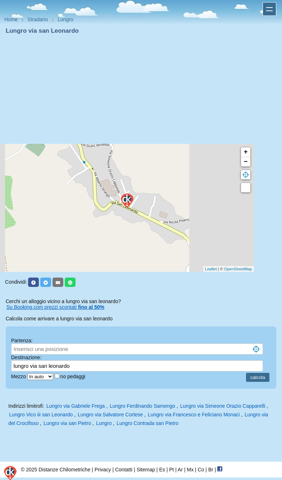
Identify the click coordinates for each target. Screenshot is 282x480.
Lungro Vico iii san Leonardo (41, 414)
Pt (171, 469)
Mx (190, 469)
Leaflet (211, 269)
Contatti (123, 469)
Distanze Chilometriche (64, 469)
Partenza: (22, 340)
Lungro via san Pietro (67, 423)
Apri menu (269, 9)
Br (210, 469)
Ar (180, 469)
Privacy (103, 469)
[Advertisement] (141, 89)
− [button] (246, 161)
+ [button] (246, 152)
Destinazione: (26, 357)
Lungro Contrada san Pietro (147, 423)
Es (162, 469)
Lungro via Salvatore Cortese (110, 414)
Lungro (104, 423)
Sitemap (146, 469)
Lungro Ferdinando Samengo (142, 406)
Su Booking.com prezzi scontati (55, 307)
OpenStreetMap (238, 269)
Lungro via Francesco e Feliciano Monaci (194, 414)
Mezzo (19, 376)
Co (201, 469)
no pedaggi (73, 376)
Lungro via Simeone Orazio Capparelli (222, 406)
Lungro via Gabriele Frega (75, 406)
